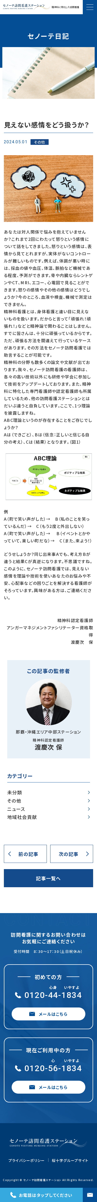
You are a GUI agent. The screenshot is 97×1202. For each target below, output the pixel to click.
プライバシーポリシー (27, 1160)
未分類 (14, 792)
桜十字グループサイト (70, 1160)
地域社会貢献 (22, 817)
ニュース (16, 809)
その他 (14, 801)
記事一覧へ (48, 878)
